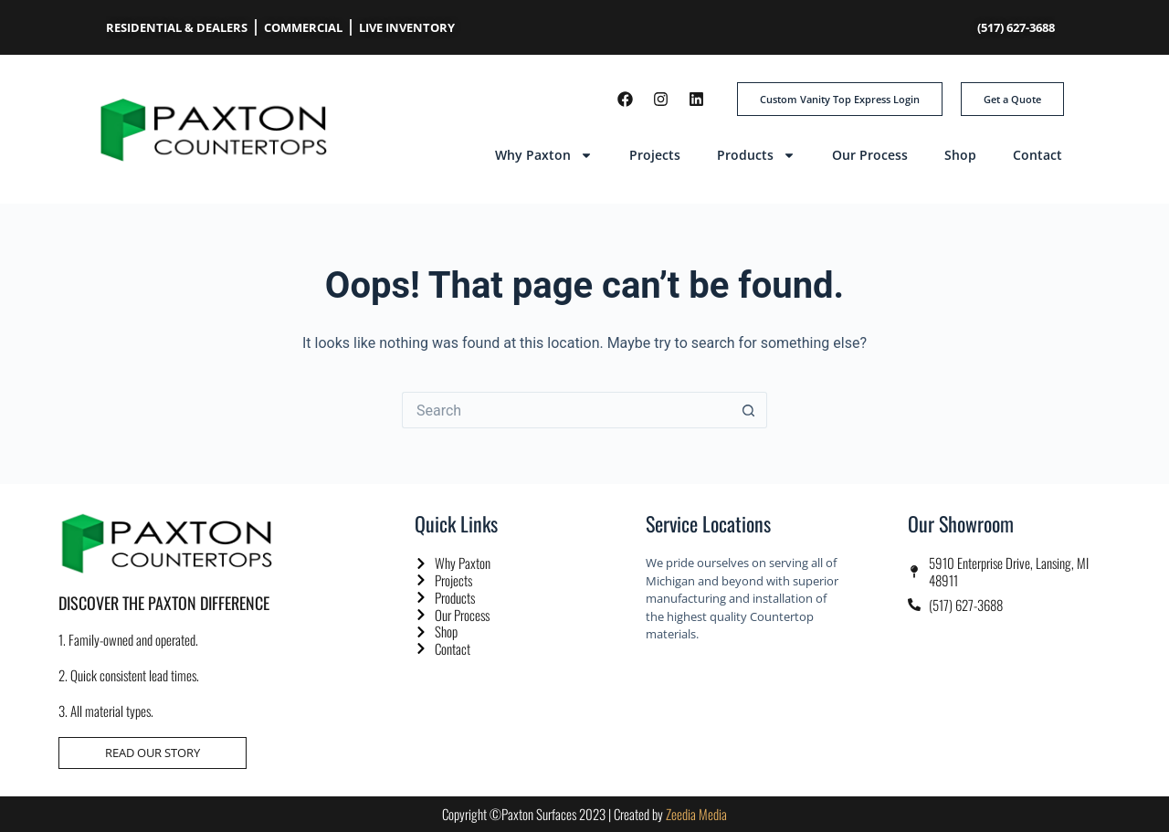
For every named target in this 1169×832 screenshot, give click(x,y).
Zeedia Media (696, 814)
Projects (654, 154)
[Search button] (749, 410)
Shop (960, 154)
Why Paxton (544, 155)
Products (756, 155)
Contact (1037, 154)
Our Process (870, 154)
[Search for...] (566, 410)
